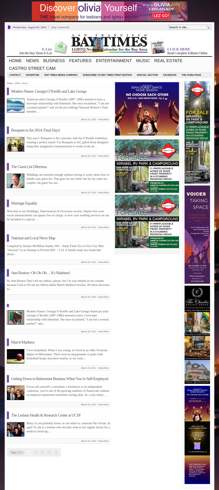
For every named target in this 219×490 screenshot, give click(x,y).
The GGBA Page (191, 75)
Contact (15, 75)
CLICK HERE (178, 49)
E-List (47, 49)
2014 (17, 83)
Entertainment (114, 60)
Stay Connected (60, 27)
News (32, 60)
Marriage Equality (24, 203)
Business (54, 60)
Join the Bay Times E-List (35, 53)
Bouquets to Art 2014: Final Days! (35, 130)
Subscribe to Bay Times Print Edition (107, 75)
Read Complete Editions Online (187, 53)
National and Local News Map (33, 238)
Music (143, 60)
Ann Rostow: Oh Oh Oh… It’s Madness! (40, 273)
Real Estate (168, 60)
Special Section (147, 75)
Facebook (169, 75)
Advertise (32, 75)
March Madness (22, 342)
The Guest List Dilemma (29, 166)
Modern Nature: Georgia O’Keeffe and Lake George (48, 91)
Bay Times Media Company (61, 75)
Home (15, 60)
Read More (104, 119)
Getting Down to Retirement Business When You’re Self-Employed (59, 378)
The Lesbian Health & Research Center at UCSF (46, 415)
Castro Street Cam (32, 68)
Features (80, 60)
